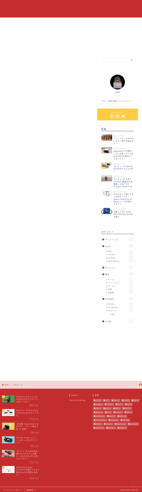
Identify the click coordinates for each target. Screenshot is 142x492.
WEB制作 (119, 298)
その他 (119, 321)
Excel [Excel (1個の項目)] (129, 404)
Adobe (120, 303)
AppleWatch (120, 261)
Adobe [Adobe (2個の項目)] (98, 400)
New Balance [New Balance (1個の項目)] (100, 416)
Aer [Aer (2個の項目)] (107, 400)
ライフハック (119, 239)
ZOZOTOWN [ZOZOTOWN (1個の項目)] (100, 428)
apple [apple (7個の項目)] (136, 400)
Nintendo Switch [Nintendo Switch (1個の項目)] (101, 420)
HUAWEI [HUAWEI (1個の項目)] (128, 408)
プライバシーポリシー (14, 490)
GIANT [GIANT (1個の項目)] (98, 408)
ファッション (120, 282)
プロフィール (70, 4)
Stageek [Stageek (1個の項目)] (109, 424)
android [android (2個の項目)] (116, 400)
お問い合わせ (113, 4)
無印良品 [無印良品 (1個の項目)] (123, 428)
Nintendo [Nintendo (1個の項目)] (123, 416)
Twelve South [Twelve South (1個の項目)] (121, 424)
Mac (120, 251)
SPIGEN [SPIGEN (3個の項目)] (98, 424)
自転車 (120, 292)
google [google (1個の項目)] (108, 408)
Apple (84, 4)
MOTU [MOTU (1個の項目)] (129, 412)
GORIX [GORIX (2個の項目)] (117, 408)
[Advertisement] (49, 135)
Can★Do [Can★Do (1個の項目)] (99, 404)
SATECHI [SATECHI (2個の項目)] (126, 420)
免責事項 (29, 490)
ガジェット (97, 4)
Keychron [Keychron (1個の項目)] (119, 412)
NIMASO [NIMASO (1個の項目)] (112, 416)
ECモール (120, 310)
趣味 (119, 274)
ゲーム (120, 279)
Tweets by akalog (77, 400)
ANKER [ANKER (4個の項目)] (126, 400)
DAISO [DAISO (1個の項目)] (120, 404)
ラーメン (120, 286)
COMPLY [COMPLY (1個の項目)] (110, 404)
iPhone (120, 254)
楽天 (113, 314)
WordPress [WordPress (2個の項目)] (134, 424)
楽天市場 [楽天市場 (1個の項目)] (111, 428)
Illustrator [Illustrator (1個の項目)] (99, 412)
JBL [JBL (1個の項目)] (109, 412)
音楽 (120, 289)
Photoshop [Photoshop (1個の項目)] (114, 420)
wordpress (120, 307)
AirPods (120, 257)
